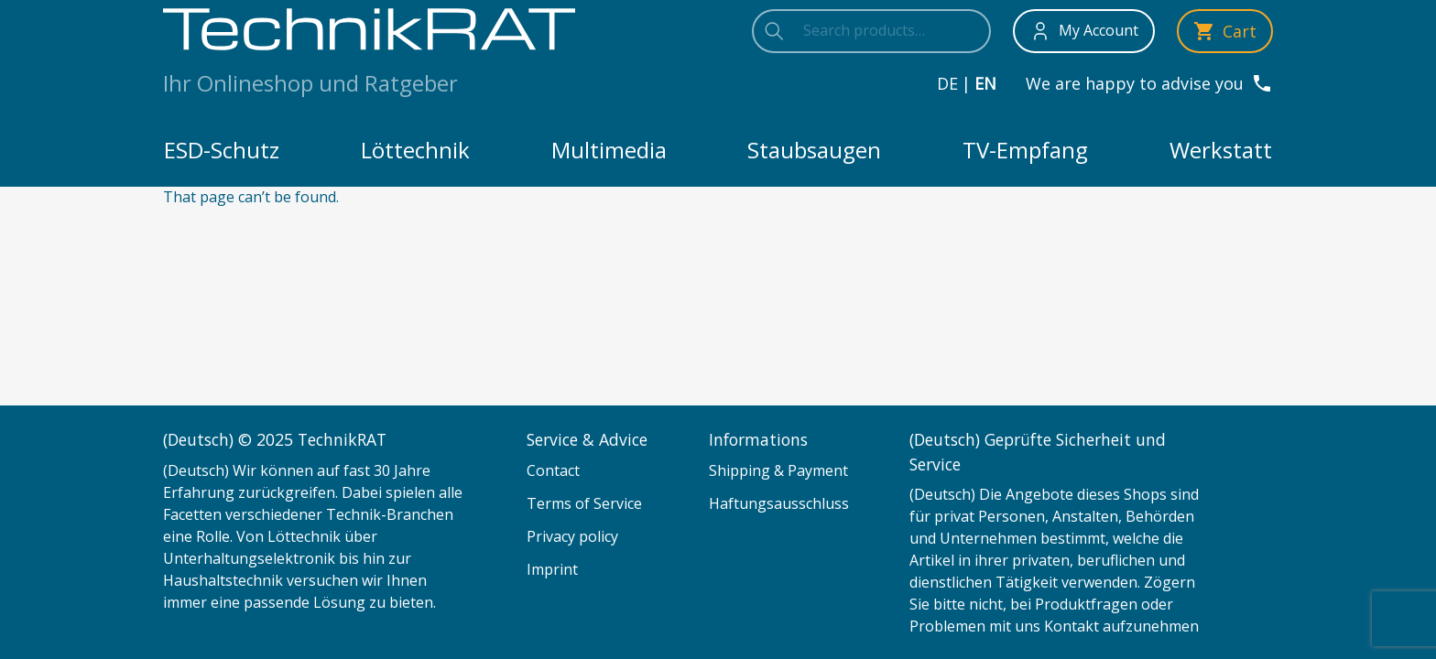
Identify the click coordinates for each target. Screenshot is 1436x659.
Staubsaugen (814, 150)
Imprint (552, 569)
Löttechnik (415, 150)
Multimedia (609, 150)
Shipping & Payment (778, 470)
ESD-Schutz (221, 150)
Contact (553, 470)
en (985, 83)
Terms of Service (584, 503)
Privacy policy (572, 536)
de (947, 83)
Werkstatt (1220, 150)
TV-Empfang (1025, 150)
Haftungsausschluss (779, 503)
